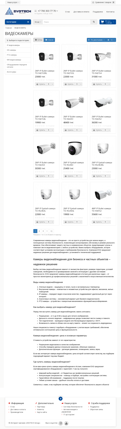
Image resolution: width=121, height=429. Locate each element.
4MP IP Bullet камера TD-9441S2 (101, 209)
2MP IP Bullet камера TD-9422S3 (44, 163)
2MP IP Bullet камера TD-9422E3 (73, 117)
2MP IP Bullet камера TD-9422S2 (101, 117)
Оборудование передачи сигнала (17, 65)
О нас (12, 407)
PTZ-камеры (12, 55)
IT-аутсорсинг (69, 414)
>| (51, 231)
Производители (16, 412)
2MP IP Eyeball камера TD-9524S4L (73, 209)
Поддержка (94, 407)
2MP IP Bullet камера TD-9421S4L (44, 117)
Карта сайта (42, 412)
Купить (40, 84)
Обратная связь (96, 409)
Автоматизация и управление (70, 410)
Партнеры (41, 407)
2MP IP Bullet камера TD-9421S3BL (44, 72)
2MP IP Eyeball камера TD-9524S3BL (102, 163)
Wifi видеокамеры (14, 60)
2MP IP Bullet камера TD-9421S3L (73, 72)
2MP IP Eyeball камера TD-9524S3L (45, 209)
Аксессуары (11, 72)
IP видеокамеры (13, 45)
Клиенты (40, 409)
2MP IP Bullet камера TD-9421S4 (101, 72)
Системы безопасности (72, 407)
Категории (18, 22)
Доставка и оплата (18, 409)
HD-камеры (11, 50)
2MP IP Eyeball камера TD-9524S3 (73, 163)
